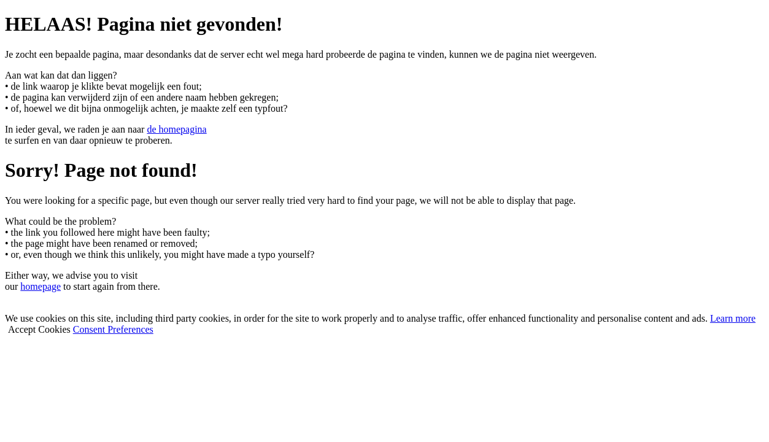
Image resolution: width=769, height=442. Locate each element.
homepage (40, 286)
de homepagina (176, 129)
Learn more (732, 318)
